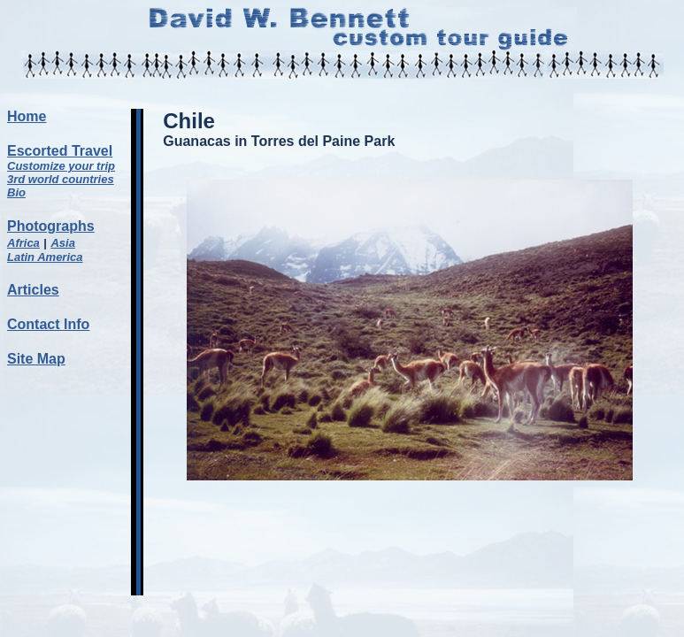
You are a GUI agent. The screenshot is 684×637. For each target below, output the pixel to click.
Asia (62, 242)
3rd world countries (60, 179)
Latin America (45, 257)
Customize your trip (61, 166)
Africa (23, 242)
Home (26, 116)
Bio (16, 192)
